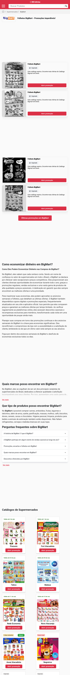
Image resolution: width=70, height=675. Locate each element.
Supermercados (12, 12)
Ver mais (5, 400)
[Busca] (66, 6)
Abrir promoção (47, 85)
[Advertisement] (35, 40)
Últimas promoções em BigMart (35, 218)
